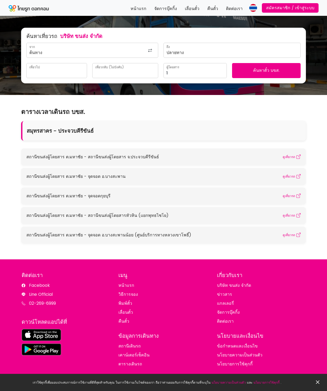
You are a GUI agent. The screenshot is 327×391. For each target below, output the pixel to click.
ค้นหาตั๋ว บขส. (266, 70)
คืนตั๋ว (212, 9)
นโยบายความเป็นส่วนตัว (228, 382)
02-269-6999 (42, 303)
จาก (32, 47)
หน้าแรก (138, 9)
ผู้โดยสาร (172, 67)
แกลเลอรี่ (225, 303)
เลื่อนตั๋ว (192, 9)
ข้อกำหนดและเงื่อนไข (237, 346)
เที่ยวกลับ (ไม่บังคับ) (109, 67)
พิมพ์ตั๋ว (125, 303)
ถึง (168, 47)
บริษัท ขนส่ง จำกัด (234, 285)
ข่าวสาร (224, 294)
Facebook (39, 285)
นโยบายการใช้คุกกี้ (266, 382)
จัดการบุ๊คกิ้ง (165, 9)
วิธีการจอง (128, 294)
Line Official (41, 294)
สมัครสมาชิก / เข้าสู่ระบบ (290, 8)
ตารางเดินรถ (130, 364)
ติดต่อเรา (234, 9)
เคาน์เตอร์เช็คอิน (134, 355)
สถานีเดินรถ (129, 346)
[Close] (317, 382)
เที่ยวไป (34, 67)
